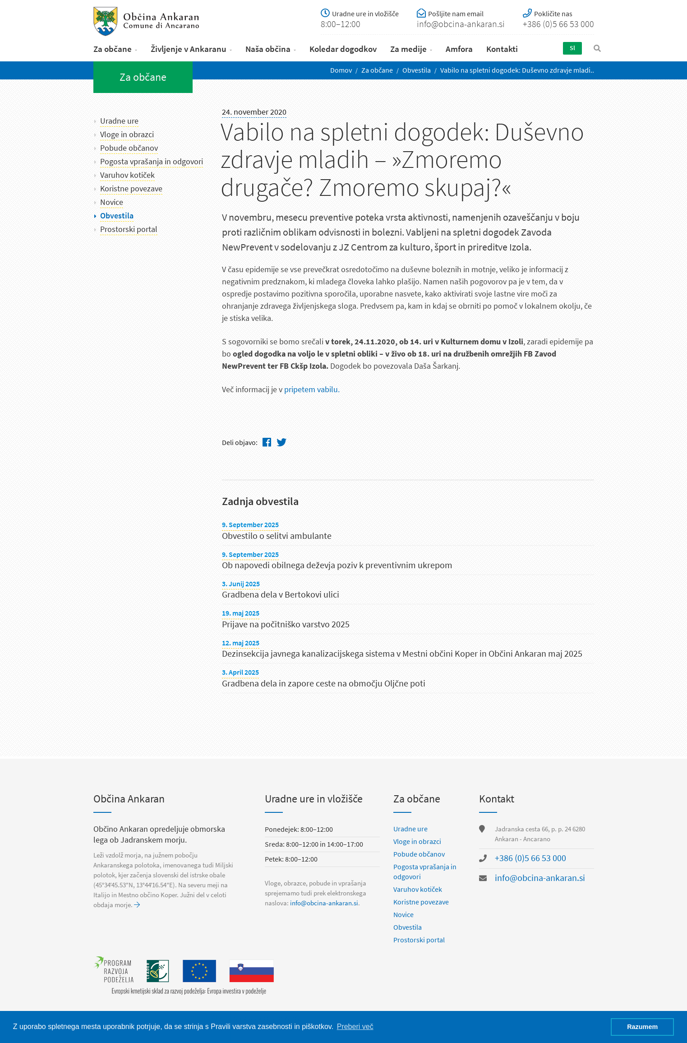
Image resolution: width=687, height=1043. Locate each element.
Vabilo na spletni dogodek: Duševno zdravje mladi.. (517, 70)
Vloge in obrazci (127, 134)
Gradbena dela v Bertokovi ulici (280, 595)
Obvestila (416, 70)
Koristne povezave (131, 188)
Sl (572, 48)
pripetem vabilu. (312, 389)
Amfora (459, 49)
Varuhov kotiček (127, 175)
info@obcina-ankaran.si (324, 903)
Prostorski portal (128, 229)
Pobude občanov (129, 148)
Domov (341, 70)
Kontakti (502, 49)
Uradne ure (119, 121)
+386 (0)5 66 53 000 (530, 858)
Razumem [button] (642, 1026)
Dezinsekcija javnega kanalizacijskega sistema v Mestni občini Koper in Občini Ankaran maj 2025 (402, 654)
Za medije (408, 49)
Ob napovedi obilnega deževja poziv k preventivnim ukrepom (337, 565)
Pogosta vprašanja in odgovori (151, 161)
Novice (111, 202)
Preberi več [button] (355, 1026)
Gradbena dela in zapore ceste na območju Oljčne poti (323, 683)
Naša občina (267, 49)
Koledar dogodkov (343, 49)
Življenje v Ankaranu (188, 49)
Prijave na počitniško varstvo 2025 (286, 624)
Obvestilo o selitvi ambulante (277, 536)
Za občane (112, 49)
